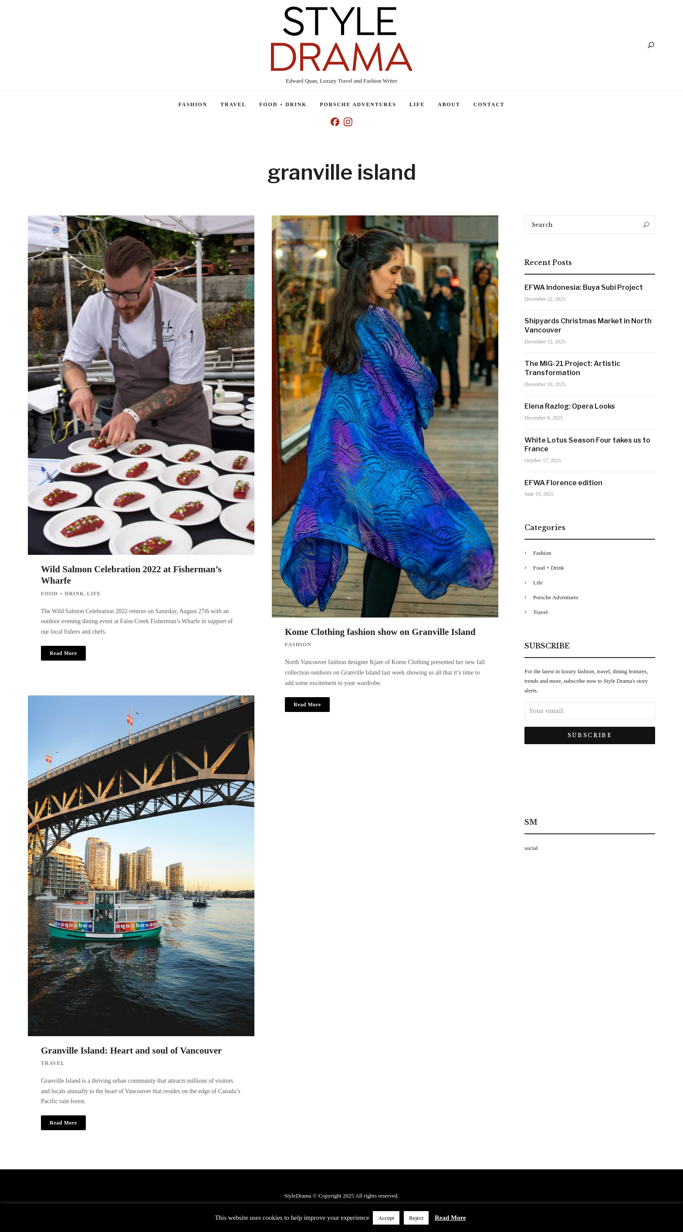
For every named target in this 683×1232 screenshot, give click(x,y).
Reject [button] (416, 1218)
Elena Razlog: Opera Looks (569, 406)
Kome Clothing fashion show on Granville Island (380, 632)
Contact (489, 104)
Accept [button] (386, 1218)
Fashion (193, 104)
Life (417, 104)
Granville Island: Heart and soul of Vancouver (131, 1050)
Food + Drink (283, 104)
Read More (450, 1217)
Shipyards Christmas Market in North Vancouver (588, 325)
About (449, 104)
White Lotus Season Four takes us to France (587, 444)
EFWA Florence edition (563, 483)
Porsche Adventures (358, 104)
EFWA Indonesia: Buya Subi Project (583, 287)
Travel (233, 104)
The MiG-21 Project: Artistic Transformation (572, 368)
